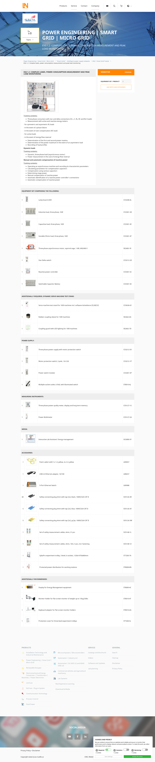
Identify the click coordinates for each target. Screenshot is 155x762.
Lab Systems (62, 678)
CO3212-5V (127, 349)
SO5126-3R (127, 497)
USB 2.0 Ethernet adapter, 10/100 (51, 474)
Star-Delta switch (45, 260)
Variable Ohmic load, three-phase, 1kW (53, 236)
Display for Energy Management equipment (55, 587)
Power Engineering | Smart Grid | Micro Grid (79, 35)
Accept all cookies (137, 756)
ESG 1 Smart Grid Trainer (101, 61)
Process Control (32, 699)
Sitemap (115, 658)
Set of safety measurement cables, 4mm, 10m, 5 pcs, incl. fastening (64, 544)
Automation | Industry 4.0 (67, 658)
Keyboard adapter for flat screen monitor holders (57, 610)
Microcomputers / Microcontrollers (71, 653)
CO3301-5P (127, 373)
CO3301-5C (127, 272)
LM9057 (126, 462)
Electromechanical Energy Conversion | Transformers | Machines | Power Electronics (35, 675)
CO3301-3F (127, 236)
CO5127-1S (127, 405)
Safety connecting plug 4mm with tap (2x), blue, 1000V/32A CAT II (63, 509)
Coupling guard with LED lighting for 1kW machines (58, 329)
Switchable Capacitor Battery (49, 284)
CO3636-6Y (127, 305)
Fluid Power (30, 704)
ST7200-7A (127, 555)
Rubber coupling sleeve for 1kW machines (54, 317)
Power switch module (47, 373)
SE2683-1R (127, 248)
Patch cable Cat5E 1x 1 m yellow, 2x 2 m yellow (56, 462)
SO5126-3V (127, 509)
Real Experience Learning (65, 684)
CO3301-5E (127, 284)
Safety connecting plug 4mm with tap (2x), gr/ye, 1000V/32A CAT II (64, 520)
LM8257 (126, 474)
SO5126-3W (127, 520)
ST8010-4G (127, 610)
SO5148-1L (127, 532)
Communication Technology (36, 694)
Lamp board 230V (45, 200)
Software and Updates (96, 663)
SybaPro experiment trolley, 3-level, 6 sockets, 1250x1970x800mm (63, 555)
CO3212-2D (127, 260)
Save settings (108, 756)
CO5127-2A (127, 417)
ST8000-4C (127, 587)
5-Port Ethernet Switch (47, 485)
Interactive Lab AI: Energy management (56, 439)
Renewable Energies (33, 668)
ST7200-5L (127, 621)
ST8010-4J (127, 384)
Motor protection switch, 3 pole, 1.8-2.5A (54, 361)
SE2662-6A (127, 317)
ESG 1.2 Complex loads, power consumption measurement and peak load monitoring (83, 47)
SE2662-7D (127, 329)
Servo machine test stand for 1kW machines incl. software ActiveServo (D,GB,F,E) (69, 305)
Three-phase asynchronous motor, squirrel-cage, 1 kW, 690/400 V (63, 248)
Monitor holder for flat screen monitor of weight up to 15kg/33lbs (63, 599)
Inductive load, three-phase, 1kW (51, 212)
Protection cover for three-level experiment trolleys (58, 621)
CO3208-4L (127, 200)
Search (114, 653)
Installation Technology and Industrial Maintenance (36, 654)
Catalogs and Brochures (97, 653)
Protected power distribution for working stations (58, 567)
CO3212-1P (127, 361)
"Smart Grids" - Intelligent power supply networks (73, 61)
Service (74, 6)
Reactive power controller (48, 272)
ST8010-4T (127, 599)
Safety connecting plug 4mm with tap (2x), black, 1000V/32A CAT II (64, 497)
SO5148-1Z (127, 544)
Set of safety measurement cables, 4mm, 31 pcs (57, 532)
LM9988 (126, 485)
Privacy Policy (117, 669)
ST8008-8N (127, 567)
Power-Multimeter (45, 417)
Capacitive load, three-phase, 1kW (51, 224)
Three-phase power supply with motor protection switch (60, 349)
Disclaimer (116, 663)
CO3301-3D (127, 212)
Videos (90, 658)
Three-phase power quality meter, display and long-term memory (63, 405)
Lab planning (93, 669)
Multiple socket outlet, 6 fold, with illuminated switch (58, 384)
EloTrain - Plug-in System (35, 688)
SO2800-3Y (127, 439)
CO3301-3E (127, 224)
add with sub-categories (116, 87)
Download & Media (63, 689)
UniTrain (29, 683)
